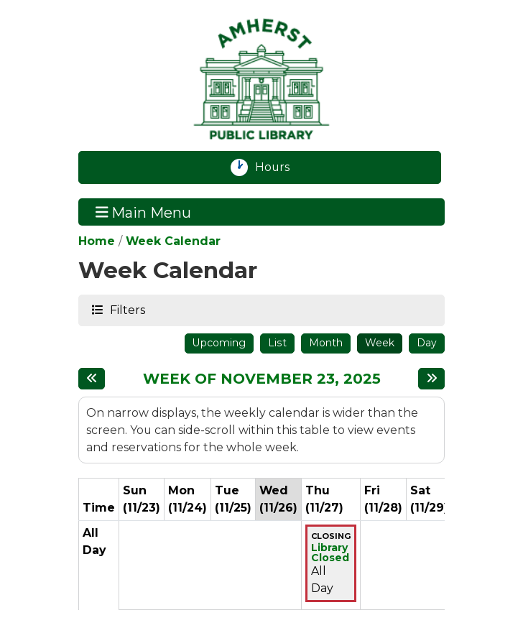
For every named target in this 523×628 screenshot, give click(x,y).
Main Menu (144, 212)
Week (379, 342)
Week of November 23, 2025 (262, 378)
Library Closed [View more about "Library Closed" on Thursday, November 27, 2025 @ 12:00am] (330, 552)
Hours (280, 167)
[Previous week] (91, 378)
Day (427, 342)
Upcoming (219, 342)
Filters (126, 309)
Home (96, 241)
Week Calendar (173, 241)
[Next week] (431, 378)
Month (326, 342)
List (277, 342)
